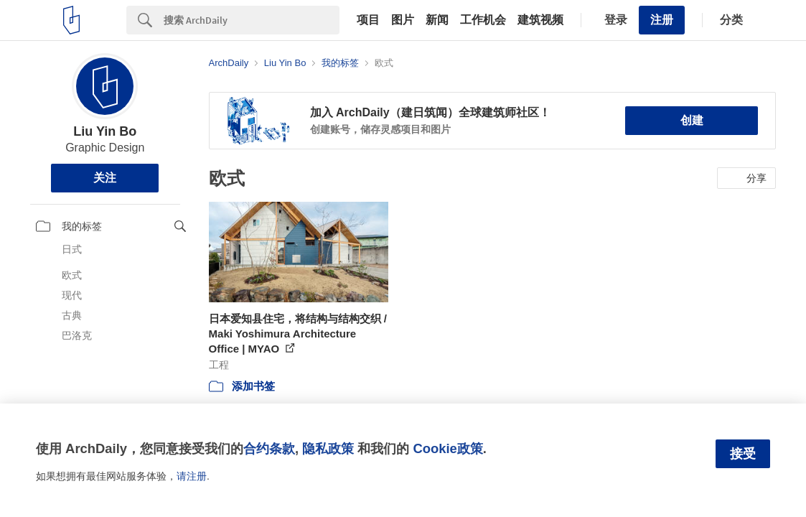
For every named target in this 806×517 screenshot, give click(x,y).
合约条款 (269, 448)
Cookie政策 (447, 448)
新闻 (437, 20)
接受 (743, 454)
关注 (104, 178)
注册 (661, 20)
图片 (402, 20)
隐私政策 (328, 448)
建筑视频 (540, 20)
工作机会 (483, 20)
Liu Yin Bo (104, 131)
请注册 (192, 476)
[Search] (251, 20)
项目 (368, 20)
